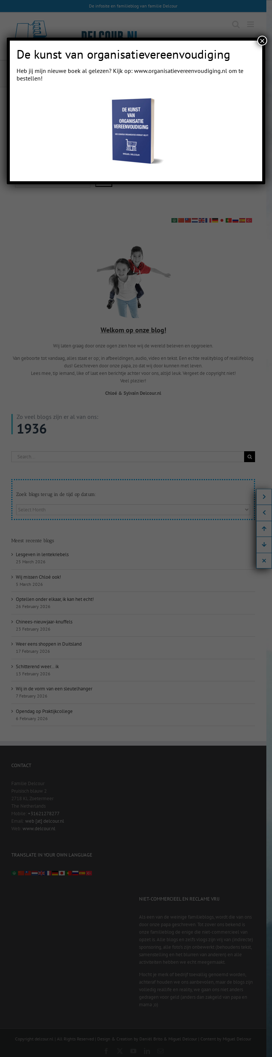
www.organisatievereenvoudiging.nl (180, 70)
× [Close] (262, 40)
